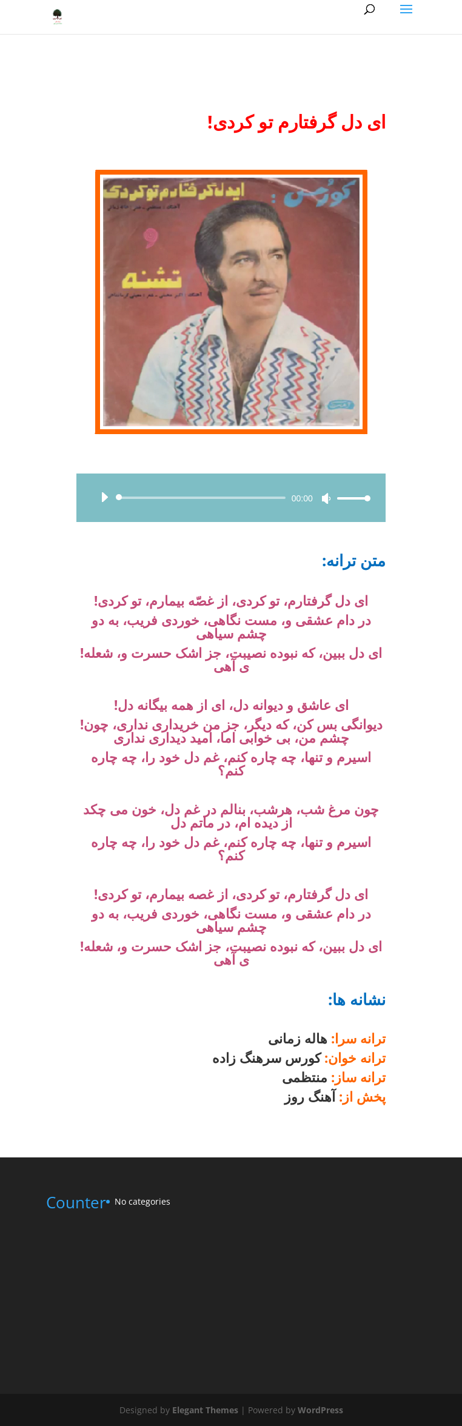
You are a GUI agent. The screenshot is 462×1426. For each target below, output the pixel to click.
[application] (231, 498)
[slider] (203, 498)
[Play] (104, 497)
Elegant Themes (205, 1410)
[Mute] (326, 498)
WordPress (320, 1410)
